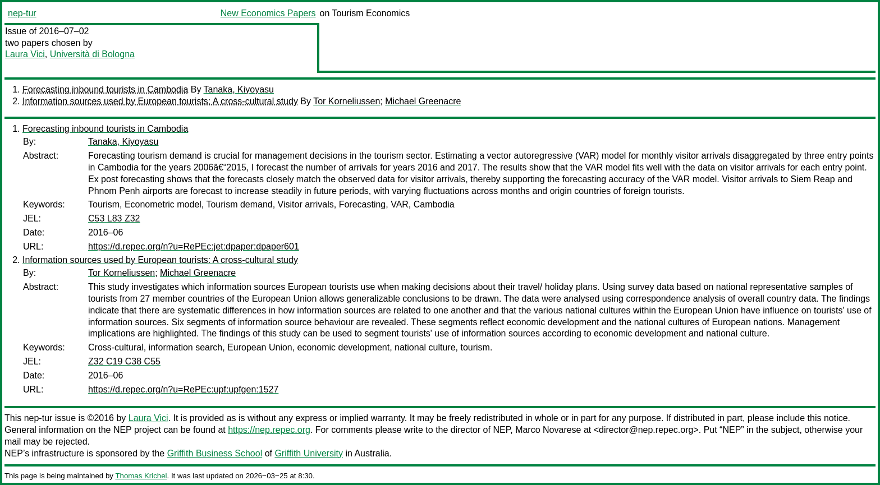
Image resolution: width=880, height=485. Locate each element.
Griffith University (308, 453)
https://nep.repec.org (269, 430)
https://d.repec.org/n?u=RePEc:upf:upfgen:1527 (183, 389)
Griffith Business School (215, 453)
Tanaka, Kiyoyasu (239, 89)
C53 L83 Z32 (114, 218)
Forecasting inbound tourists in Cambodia (105, 89)
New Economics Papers (268, 13)
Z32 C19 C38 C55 (124, 361)
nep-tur (22, 13)
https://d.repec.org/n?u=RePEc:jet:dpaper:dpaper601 (193, 246)
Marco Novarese (548, 430)
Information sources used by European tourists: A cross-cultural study (160, 101)
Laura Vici (25, 54)
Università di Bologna (92, 54)
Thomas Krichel (141, 476)
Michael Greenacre (423, 101)
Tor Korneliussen (346, 101)
